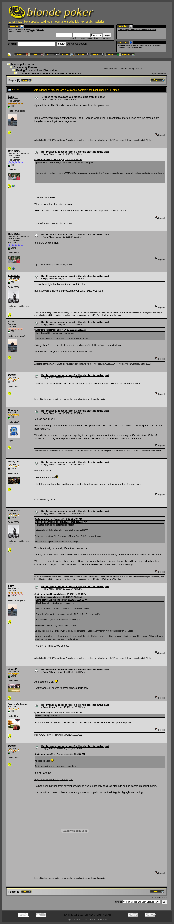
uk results (87, 21)
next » (163, 74)
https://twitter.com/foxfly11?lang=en (53, 779)
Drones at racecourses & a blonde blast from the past (50, 73)
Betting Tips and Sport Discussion (36, 70)
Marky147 (13, 461)
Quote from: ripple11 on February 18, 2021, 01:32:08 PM (59, 754)
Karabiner (14, 275)
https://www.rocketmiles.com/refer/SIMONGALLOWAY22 (58, 735)
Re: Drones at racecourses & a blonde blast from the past (75, 151)
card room (47, 21)
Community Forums (25, 67)
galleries (100, 21)
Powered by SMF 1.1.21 (73, 915)
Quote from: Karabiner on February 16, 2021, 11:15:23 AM (60, 330)
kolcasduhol (136, 48)
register (40, 30)
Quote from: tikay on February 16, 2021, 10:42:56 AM (58, 159)
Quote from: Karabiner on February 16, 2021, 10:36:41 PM (60, 594)
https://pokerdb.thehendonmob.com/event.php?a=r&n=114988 (68, 290)
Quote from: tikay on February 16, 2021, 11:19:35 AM (58, 519)
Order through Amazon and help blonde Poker (137, 30)
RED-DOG (14, 151)
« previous (156, 74)
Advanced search (77, 43)
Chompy (13, 410)
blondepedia (31, 21)
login (32, 30)
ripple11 (13, 669)
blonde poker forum (22, 64)
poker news (15, 21)
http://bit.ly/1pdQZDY (106, 140)
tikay (11, 96)
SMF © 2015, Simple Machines (98, 915)
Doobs (12, 374)
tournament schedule (67, 21)
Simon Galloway (17, 704)
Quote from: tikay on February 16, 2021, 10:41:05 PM (58, 713)
